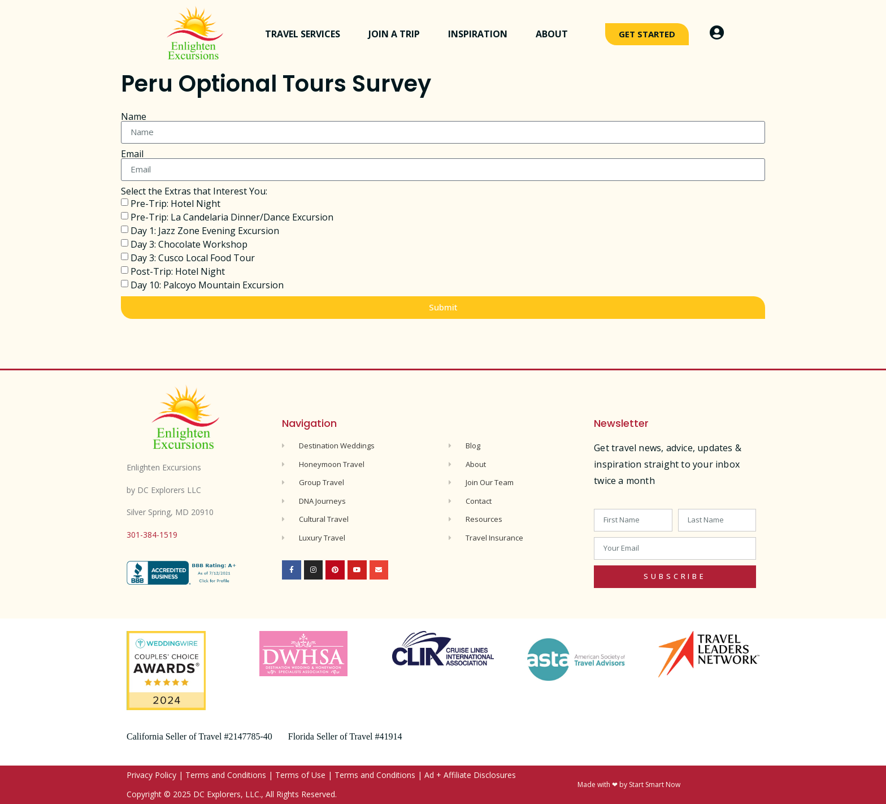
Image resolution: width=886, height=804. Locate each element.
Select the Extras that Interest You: (194, 191)
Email (132, 153)
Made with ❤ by (603, 784)
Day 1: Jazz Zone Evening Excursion (205, 230)
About (555, 34)
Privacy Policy (151, 775)
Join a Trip (396, 34)
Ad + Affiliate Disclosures (470, 775)
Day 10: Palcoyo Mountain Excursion (207, 285)
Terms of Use (300, 775)
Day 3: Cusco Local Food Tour (193, 258)
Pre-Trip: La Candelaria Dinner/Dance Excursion (232, 217)
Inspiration (480, 34)
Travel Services (305, 34)
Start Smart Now (654, 784)
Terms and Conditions (225, 775)
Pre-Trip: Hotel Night (175, 203)
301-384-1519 (152, 534)
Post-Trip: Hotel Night (178, 271)
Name (133, 116)
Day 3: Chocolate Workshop (189, 244)
